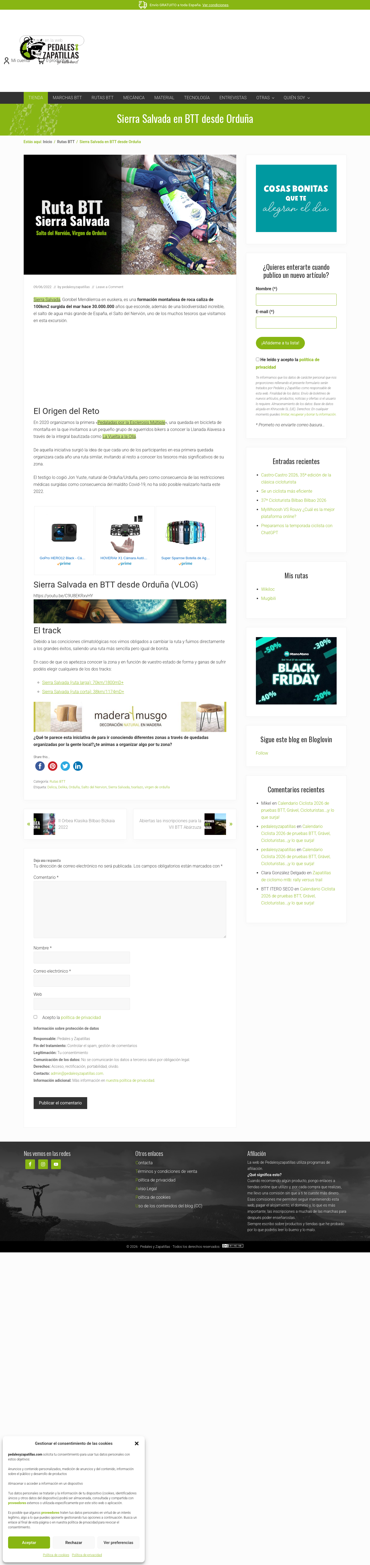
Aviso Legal (146, 1188)
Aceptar (29, 1542)
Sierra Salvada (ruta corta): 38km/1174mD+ (83, 691)
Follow (262, 739)
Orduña (74, 787)
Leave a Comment (110, 287)
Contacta (144, 1162)
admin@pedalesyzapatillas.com (77, 1073)
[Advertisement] (217, 51)
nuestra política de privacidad (130, 1080)
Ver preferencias (118, 1542)
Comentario (46, 877)
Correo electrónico (52, 971)
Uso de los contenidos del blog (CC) (168, 1205)
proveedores (17, 1503)
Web (38, 994)
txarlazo (137, 787)
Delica (52, 787)
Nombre (43, 948)
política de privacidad (81, 1017)
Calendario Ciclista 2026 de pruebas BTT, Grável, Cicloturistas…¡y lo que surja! (297, 796)
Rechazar (73, 1542)
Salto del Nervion (94, 787)
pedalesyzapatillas (278, 813)
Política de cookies (56, 1555)
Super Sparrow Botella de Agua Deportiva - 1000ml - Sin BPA (185, 558)
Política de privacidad (87, 1555)
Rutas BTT (57, 781)
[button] (136, 1443)
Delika (62, 787)
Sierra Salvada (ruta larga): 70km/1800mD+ (83, 682)
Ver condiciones (215, 5)
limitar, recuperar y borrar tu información (308, 414)
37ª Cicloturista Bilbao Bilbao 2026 (293, 500)
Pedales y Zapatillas (166, 1246)
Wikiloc (268, 589)
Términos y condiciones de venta (166, 1171)
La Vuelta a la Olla (119, 436)
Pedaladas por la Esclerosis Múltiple (131, 422)
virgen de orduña (157, 787)
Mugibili (268, 598)
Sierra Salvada (47, 299)
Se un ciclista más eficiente (286, 491)
